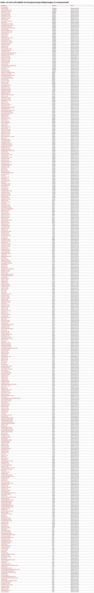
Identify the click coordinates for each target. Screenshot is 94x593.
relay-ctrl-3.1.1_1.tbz (5, 385)
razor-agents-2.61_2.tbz (6, 207)
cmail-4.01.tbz (4, 495)
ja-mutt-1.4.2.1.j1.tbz (5, 61)
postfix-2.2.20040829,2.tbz (6, 30)
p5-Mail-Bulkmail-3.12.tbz (6, 190)
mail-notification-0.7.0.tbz (6, 164)
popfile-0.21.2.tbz (5, 46)
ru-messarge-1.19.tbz (5, 239)
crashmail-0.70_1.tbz (5, 199)
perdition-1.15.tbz (5, 221)
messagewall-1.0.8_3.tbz (6, 143)
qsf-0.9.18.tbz (4, 303)
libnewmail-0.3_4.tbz (5, 222)
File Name (3, 5)
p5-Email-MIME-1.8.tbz (6, 545)
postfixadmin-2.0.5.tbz (6, 206)
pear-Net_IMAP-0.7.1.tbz (6, 399)
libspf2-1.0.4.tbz (4, 169)
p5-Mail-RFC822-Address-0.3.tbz (8, 534)
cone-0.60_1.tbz (4, 19)
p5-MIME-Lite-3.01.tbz (6, 243)
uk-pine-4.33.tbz (4, 548)
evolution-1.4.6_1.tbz (5, 12)
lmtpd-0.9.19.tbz (4, 200)
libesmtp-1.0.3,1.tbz (5, 210)
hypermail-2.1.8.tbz (5, 158)
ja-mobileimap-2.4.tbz (5, 437)
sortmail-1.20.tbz (4, 375)
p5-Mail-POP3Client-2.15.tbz (7, 417)
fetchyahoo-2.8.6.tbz (5, 304)
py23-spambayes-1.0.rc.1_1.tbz (8, 110)
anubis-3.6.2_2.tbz (5, 228)
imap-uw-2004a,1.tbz (5, 122)
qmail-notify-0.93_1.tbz (6, 448)
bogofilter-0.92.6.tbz (5, 142)
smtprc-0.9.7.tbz (4, 316)
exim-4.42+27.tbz (5, 79)
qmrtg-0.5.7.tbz (4, 412)
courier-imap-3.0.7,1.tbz (6, 40)
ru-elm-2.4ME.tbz (5, 591)
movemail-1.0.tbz (4, 574)
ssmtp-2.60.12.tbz (5, 446)
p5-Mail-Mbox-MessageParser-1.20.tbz (9, 348)
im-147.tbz (3, 175)
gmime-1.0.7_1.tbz (5, 167)
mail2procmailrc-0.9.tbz (6, 581)
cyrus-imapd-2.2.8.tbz (5, 14)
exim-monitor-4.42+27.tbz (6, 263)
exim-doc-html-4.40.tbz (6, 104)
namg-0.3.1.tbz (4, 377)
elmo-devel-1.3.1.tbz (5, 181)
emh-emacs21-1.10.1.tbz (6, 469)
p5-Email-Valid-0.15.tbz (6, 504)
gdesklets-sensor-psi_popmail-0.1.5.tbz (9, 565)
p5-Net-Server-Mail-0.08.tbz (7, 328)
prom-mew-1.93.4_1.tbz (6, 373)
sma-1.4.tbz (3, 292)
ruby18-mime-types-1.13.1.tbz (7, 476)
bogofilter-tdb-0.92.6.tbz (6, 146)
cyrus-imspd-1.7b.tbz (5, 246)
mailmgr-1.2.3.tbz (5, 466)
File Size (54, 5)
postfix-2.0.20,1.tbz (5, 39)
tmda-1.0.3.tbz (4, 125)
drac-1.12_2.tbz (4, 416)
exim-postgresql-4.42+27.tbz (7, 78)
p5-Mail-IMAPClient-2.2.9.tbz (7, 172)
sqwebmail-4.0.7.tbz (5, 108)
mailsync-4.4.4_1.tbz (5, 245)
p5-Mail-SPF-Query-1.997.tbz (7, 324)
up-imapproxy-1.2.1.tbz (6, 346)
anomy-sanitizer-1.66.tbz (6, 219)
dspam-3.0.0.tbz (4, 151)
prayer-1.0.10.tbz (4, 83)
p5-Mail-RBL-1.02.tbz (5, 542)
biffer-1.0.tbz (3, 341)
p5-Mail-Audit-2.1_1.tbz (6, 293)
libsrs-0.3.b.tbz (4, 396)
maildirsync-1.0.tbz (5, 391)
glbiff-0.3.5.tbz (4, 318)
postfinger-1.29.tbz (5, 586)
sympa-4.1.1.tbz (4, 47)
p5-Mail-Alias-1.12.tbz (5, 517)
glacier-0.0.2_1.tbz (5, 284)
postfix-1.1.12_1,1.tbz (5, 58)
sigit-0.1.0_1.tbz (4, 309)
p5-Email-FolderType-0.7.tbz (7, 506)
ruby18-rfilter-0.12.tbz (5, 317)
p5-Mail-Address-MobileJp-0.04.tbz (8, 572)
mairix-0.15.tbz (4, 277)
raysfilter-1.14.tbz (5, 286)
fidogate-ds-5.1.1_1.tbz (6, 100)
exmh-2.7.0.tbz (4, 101)
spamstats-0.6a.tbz (5, 491)
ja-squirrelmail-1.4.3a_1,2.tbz (7, 25)
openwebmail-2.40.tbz (6, 15)
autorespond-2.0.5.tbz (5, 536)
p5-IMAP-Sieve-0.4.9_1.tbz (7, 584)
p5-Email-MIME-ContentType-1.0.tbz (9, 580)
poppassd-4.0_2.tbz (5, 555)
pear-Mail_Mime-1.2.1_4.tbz (7, 460)
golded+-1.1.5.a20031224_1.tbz (8, 72)
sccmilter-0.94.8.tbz (5, 252)
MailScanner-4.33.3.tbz (6, 91)
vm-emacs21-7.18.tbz (5, 98)
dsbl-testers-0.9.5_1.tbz (6, 231)
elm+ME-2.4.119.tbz (5, 71)
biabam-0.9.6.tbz (4, 588)
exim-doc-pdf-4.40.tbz (5, 57)
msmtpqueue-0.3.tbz (5, 590)
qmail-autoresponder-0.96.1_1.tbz (8, 492)
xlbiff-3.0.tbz (3, 456)
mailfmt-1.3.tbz (4, 544)
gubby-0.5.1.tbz (4, 357)
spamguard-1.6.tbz (5, 449)
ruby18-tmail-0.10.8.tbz (6, 235)
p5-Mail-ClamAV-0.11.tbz (6, 334)
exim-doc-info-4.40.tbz (6, 129)
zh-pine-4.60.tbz (4, 34)
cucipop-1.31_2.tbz (5, 409)
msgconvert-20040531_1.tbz (7, 537)
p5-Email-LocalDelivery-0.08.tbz (8, 554)
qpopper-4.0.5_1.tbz (5, 217)
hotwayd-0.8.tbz (4, 238)
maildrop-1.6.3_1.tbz (5, 132)
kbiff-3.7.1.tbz (4, 137)
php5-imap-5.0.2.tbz (5, 320)
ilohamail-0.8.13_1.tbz (6, 133)
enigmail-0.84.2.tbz (5, 147)
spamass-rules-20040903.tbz (7, 208)
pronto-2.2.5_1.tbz (5, 105)
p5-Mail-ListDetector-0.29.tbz (7, 274)
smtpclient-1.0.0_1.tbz (6, 487)
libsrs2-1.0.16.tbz (4, 406)
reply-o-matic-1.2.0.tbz (6, 392)
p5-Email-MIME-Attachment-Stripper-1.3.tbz (10, 569)
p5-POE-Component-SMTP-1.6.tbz (8, 497)
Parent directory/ (4, 7)
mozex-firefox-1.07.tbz (6, 400)
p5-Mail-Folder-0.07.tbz (6, 253)
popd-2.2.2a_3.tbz (5, 215)
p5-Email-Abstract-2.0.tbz (6, 427)
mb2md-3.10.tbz (4, 485)
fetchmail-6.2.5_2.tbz (5, 114)
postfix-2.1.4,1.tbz (5, 33)
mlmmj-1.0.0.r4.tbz (5, 278)
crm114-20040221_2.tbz (6, 9)
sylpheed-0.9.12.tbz (5, 51)
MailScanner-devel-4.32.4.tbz (7, 94)
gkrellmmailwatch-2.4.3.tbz (6, 428)
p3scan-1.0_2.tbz (5, 224)
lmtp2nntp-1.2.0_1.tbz (5, 194)
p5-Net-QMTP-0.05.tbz (6, 494)
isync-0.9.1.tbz (4, 361)
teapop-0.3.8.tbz (4, 364)
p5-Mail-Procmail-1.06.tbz (6, 431)
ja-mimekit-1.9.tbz (5, 188)
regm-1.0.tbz (4, 562)
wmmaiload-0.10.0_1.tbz (6, 414)
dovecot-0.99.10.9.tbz (5, 126)
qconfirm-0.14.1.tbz (5, 192)
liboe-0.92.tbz (4, 529)
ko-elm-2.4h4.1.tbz (5, 153)
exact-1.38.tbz (4, 459)
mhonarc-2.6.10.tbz (5, 44)
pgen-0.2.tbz (3, 551)
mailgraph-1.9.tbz (5, 523)
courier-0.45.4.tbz (5, 29)
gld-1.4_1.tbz (4, 387)
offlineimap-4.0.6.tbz (5, 139)
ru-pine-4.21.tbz (4, 549)
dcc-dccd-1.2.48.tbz (5, 80)
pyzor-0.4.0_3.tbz (5, 288)
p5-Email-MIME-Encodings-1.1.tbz (8, 576)
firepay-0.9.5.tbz (4, 242)
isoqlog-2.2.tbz (4, 289)
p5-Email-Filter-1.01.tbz (6, 519)
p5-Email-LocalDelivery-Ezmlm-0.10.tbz (9, 577)
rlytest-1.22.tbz (4, 524)
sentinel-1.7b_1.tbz (5, 306)
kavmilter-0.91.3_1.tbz (6, 336)
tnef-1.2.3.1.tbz (4, 370)
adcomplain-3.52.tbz (5, 249)
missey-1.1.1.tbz (4, 455)
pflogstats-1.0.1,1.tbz (5, 270)
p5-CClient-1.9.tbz (5, 233)
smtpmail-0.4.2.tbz (5, 526)
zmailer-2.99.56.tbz (5, 62)
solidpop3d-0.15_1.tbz (6, 300)
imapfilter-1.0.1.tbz (5, 327)
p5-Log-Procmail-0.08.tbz (6, 464)
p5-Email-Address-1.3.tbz (6, 520)
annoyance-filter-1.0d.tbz (6, 48)
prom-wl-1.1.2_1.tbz (5, 481)
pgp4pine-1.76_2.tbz (5, 302)
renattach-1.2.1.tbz (5, 335)
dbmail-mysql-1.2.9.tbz (6, 149)
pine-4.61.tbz (4, 22)
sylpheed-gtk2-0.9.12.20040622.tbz (8, 65)
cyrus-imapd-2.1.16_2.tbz (6, 20)
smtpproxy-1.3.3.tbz (5, 297)
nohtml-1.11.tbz (4, 378)
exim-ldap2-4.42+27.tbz (6, 73)
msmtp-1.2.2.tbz (4, 359)
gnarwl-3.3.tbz (4, 265)
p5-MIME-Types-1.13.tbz (6, 389)
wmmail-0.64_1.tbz (5, 213)
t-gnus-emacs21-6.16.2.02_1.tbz (8, 27)
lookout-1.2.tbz (4, 516)
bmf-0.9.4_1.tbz (4, 339)
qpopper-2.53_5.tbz (5, 332)
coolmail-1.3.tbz (4, 488)
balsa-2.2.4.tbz (4, 36)
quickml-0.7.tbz (4, 355)
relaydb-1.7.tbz (4, 509)
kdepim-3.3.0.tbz (4, 8)
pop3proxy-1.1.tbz (5, 382)
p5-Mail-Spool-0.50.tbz (6, 345)
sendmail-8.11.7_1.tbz (6, 97)
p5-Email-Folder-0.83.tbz (6, 439)
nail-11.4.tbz (3, 182)
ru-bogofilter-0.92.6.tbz (6, 140)
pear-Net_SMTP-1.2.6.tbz (6, 513)
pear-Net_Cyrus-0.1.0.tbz (6, 568)
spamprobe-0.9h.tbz (5, 197)
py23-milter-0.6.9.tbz (5, 325)
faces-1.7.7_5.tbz (5, 211)
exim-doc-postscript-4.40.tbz (7, 112)
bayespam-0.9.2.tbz (5, 477)
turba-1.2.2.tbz (4, 119)
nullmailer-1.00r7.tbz (5, 260)
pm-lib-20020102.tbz (5, 185)
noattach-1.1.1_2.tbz (5, 342)
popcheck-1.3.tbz (4, 522)
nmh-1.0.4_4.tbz (4, 64)
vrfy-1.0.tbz (3, 413)
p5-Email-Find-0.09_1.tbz (6, 501)
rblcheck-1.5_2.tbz (5, 445)
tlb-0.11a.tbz (3, 363)
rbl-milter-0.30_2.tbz (5, 538)
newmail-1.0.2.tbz (5, 561)
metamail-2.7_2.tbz (5, 176)
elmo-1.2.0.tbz (4, 186)
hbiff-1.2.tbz (3, 470)
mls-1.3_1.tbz (4, 329)
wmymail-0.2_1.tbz (5, 463)
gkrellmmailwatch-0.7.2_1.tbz (7, 499)
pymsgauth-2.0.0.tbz (5, 508)
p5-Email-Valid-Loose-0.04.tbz (7, 570)
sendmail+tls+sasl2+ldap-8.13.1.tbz (8, 52)
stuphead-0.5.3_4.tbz (5, 130)
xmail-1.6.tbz (4, 203)
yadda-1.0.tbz (4, 579)
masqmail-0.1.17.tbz (5, 226)
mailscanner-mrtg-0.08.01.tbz (7, 268)
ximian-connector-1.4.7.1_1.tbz (7, 136)
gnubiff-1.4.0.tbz (4, 128)
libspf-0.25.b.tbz (4, 247)
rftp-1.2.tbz (3, 453)
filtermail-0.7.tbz (4, 229)
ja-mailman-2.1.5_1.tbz (6, 16)
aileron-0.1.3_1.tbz (5, 135)
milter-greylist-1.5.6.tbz (6, 261)
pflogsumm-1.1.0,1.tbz (6, 310)
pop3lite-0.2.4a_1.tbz (5, 201)
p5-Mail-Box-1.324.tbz (6, 183)
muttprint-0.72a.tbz (5, 93)
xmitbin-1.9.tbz (4, 311)
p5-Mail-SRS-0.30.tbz (5, 285)
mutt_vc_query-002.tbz (6, 531)
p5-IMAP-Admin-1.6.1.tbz (6, 474)
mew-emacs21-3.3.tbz (6, 84)
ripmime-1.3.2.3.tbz (5, 296)
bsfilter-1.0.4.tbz (4, 388)
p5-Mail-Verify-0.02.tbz (6, 563)
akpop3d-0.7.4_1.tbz (5, 435)
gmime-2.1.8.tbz (4, 123)
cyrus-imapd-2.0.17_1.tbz (6, 32)
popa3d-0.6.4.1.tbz (5, 405)
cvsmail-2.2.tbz (4, 478)
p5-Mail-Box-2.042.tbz (6, 90)
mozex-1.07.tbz (4, 402)
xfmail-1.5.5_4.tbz (5, 82)
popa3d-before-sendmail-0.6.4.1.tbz (8, 384)
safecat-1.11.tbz (4, 473)
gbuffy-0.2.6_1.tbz (5, 313)
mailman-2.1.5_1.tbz (5, 18)
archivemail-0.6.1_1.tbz (6, 356)
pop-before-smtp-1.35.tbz (6, 366)
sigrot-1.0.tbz (4, 558)
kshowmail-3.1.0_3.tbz (6, 118)
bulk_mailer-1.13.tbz (5, 349)
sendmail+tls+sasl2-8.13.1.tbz (7, 54)
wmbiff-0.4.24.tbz (4, 282)
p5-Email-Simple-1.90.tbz (6, 533)
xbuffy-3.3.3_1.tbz (5, 394)
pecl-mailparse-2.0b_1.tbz (6, 368)
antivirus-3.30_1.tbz (5, 498)
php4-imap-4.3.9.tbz (5, 321)
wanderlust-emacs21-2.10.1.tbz (8, 75)
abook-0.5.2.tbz (4, 267)
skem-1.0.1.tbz (4, 432)
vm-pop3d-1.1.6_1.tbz (5, 314)
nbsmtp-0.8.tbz (4, 566)
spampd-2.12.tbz (4, 444)
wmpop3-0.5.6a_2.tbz (5, 490)
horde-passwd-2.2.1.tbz (6, 161)
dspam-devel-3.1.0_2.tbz (6, 157)
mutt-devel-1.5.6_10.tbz (6, 43)
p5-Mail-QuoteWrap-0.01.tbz (7, 505)
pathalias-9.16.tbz (5, 380)
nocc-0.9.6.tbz (4, 178)
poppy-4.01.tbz (4, 480)
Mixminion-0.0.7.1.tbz (5, 87)
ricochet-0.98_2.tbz (5, 367)
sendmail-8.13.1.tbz (5, 55)
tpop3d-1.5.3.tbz (4, 218)
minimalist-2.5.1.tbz (5, 331)
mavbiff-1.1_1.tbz (4, 407)
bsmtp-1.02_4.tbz (5, 458)
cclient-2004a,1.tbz (5, 86)
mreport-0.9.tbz (4, 438)
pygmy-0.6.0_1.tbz (5, 174)
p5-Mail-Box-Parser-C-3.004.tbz (8, 467)
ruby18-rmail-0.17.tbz (5, 250)
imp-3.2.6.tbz (4, 68)
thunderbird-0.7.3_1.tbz (6, 11)
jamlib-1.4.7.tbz (4, 272)
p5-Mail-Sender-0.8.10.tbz (6, 275)
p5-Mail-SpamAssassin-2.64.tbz (8, 107)
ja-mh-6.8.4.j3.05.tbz (5, 66)
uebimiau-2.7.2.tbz (5, 162)
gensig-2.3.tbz (4, 426)
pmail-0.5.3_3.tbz (5, 156)
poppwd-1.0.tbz (4, 552)
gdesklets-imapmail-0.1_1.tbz (7, 395)
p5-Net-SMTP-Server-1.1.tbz (7, 430)
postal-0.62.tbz (4, 281)
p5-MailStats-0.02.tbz (5, 530)
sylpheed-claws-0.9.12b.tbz (7, 23)
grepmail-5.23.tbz (5, 353)
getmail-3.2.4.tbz (4, 259)
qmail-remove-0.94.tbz (6, 527)
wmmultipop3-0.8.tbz (5, 441)
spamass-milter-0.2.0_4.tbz (7, 338)
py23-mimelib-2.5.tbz (5, 225)
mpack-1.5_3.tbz (4, 350)
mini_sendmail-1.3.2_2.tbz (6, 154)
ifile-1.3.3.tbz (4, 291)
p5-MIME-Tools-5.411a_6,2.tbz (7, 150)
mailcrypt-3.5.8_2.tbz (5, 214)
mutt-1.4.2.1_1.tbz (5, 69)
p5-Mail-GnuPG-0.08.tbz (6, 502)
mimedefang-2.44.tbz (5, 165)
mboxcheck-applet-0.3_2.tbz (7, 483)
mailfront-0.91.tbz (5, 196)
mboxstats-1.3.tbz (5, 452)
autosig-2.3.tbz (4, 573)
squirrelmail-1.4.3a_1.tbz (6, 26)
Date (72, 5)
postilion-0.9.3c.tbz (5, 116)
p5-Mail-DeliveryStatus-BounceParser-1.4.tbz (10, 398)
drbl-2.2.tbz (3, 515)
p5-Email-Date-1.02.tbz (6, 556)
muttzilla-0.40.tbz (4, 462)
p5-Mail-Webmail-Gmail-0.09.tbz (8, 423)
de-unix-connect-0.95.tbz (6, 111)
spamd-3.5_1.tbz (4, 299)
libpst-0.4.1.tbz (4, 360)
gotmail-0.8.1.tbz (4, 410)
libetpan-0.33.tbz (4, 115)
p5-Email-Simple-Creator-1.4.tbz (8, 559)
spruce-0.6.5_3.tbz (5, 160)
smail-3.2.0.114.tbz (5, 121)
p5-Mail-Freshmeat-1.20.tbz (7, 510)
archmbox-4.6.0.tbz (5, 442)
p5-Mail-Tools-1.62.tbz (6, 240)
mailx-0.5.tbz (4, 254)
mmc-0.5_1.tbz (4, 236)
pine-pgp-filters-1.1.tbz (6, 540)
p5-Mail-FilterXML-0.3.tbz (6, 541)
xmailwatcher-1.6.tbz (5, 471)
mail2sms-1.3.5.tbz (5, 271)
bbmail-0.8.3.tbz (4, 264)
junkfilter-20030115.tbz (6, 256)
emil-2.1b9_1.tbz (4, 189)
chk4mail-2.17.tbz (5, 434)
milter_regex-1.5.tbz (5, 403)
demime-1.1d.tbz (4, 279)
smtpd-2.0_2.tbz (4, 323)
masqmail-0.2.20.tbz (5, 204)
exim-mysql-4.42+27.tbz (6, 76)
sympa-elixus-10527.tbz (6, 50)
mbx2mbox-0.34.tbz (5, 547)
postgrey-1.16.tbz (5, 512)
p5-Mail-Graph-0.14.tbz (6, 343)
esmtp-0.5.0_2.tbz (5, 352)
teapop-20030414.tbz (5, 371)
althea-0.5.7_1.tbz (5, 103)
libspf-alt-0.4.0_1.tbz (5, 171)
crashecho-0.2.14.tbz (5, 193)
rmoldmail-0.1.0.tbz (5, 587)
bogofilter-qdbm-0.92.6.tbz (6, 144)
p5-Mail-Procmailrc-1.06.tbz (7, 419)
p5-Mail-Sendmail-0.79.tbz (6, 420)
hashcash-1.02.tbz (5, 232)
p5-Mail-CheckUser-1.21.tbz (7, 421)
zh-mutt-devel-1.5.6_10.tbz (7, 41)
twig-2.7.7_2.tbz (4, 96)
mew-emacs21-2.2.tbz (6, 89)
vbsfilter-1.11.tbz (4, 424)
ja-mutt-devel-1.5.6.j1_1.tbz (7, 37)
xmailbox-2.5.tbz (4, 307)
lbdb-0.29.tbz (4, 257)
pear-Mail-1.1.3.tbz (5, 484)
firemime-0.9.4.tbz (5, 295)
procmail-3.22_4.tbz (5, 179)
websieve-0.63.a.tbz (5, 381)
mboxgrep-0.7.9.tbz (5, 374)
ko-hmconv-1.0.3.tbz (5, 583)
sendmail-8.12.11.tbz (5, 59)
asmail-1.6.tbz (4, 168)
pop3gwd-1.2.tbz (4, 451)
